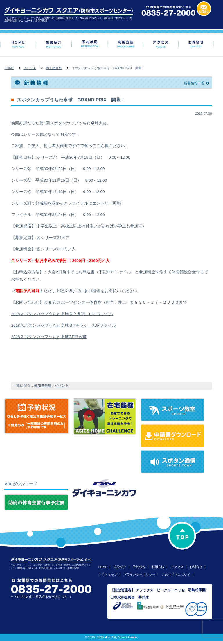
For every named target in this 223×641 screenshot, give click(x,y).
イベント (30, 68)
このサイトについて (176, 574)
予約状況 (139, 567)
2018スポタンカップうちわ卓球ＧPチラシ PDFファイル (63, 325)
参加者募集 (54, 68)
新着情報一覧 (194, 83)
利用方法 (158, 567)
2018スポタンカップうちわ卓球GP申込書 (49, 337)
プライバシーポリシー (139, 574)
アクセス (177, 567)
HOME (9, 68)
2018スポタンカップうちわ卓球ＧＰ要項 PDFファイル (62, 314)
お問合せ (196, 567)
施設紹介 (120, 567)
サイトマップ (107, 574)
